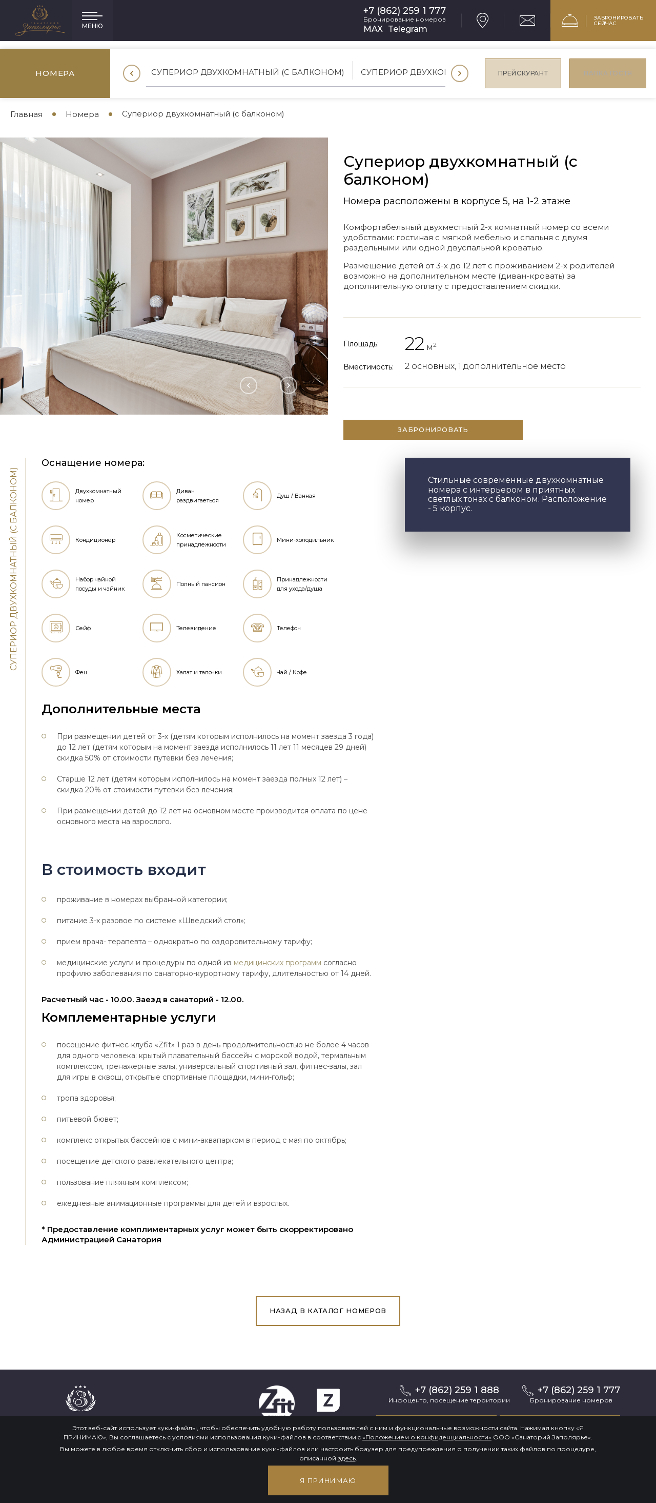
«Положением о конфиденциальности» (426, 1437)
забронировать (403, 430)
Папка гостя (612, 73)
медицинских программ (277, 963)
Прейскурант (525, 73)
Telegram (407, 29)
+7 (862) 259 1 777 (404, 11)
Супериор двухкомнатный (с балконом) (250, 70)
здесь (347, 1458)
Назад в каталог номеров (328, 1311)
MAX (373, 29)
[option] (250, 73)
